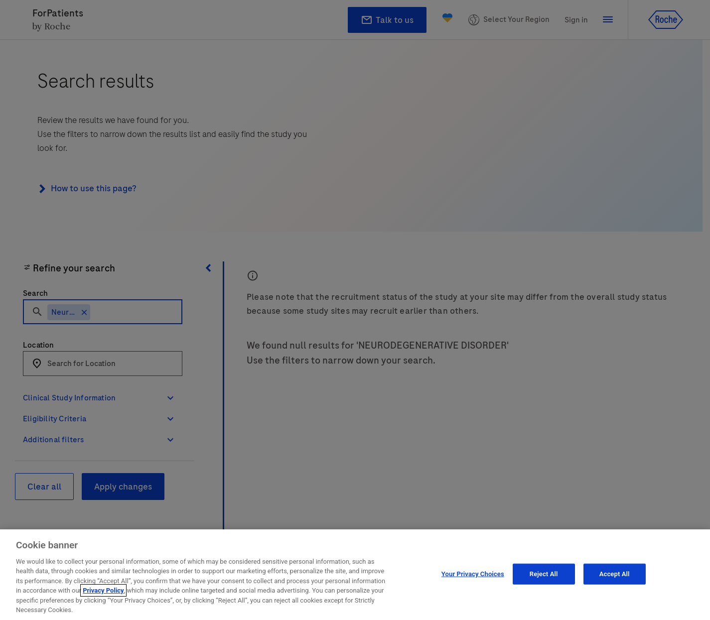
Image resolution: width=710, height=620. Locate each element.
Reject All (544, 574)
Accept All (614, 574)
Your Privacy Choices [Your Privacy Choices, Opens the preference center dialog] (472, 574)
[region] (355, 574)
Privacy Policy (103, 590)
